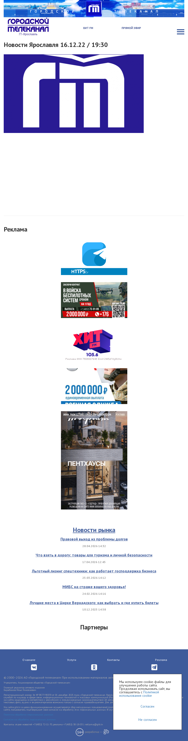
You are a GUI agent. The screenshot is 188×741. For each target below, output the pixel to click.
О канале (28, 660)
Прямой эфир (131, 28)
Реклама (161, 660)
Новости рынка (94, 530)
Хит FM (88, 28)
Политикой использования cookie (139, 694)
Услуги (71, 660)
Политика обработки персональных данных (28, 714)
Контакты (113, 660)
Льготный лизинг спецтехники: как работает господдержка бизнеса (94, 570)
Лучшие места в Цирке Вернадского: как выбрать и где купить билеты (94, 602)
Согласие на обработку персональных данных (30, 719)
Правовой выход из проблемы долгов (94, 539)
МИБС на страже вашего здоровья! (94, 586)
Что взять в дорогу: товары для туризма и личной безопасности (94, 554)
